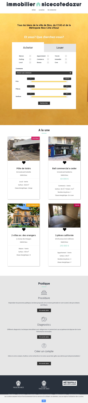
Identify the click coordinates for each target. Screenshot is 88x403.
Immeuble (58, 59)
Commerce (40, 59)
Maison (21, 56)
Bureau (39, 63)
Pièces (18, 89)
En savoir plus (44, 310)
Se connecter (52, 10)
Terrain (57, 56)
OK (44, 401)
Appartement (41, 56)
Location (41, 10)
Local (21, 63)
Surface (18, 97)
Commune (19, 69)
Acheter (28, 48)
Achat (34, 10)
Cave (56, 63)
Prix (17, 81)
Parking (21, 59)
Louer (60, 48)
